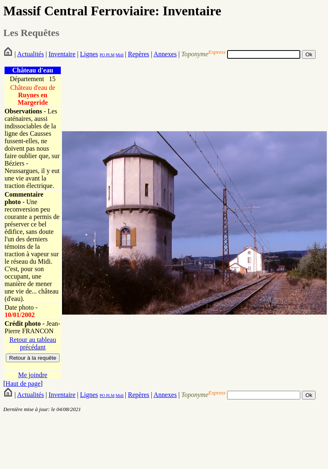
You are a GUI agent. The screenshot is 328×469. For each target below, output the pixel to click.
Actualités (30, 54)
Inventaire (61, 54)
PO (102, 55)
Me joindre (33, 374)
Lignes (89, 54)
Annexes (165, 54)
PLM (110, 55)
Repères (138, 54)
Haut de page (22, 383)
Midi (119, 55)
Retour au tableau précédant (33, 343)
